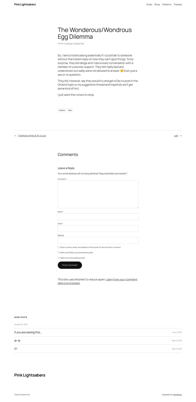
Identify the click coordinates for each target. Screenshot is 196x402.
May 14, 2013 (177, 349)
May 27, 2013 (177, 340)
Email (60, 223)
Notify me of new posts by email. (72, 258)
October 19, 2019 (20, 324)
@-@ (17, 340)
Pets (82, 43)
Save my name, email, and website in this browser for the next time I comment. (90, 247)
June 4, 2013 (177, 332)
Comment (62, 179)
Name (60, 211)
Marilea (69, 43)
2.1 (15, 348)
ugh (176, 135)
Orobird (77, 43)
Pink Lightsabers (25, 4)
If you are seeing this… (28, 332)
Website (61, 235)
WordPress (177, 394)
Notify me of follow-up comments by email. (76, 252)
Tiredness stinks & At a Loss (32, 135)
